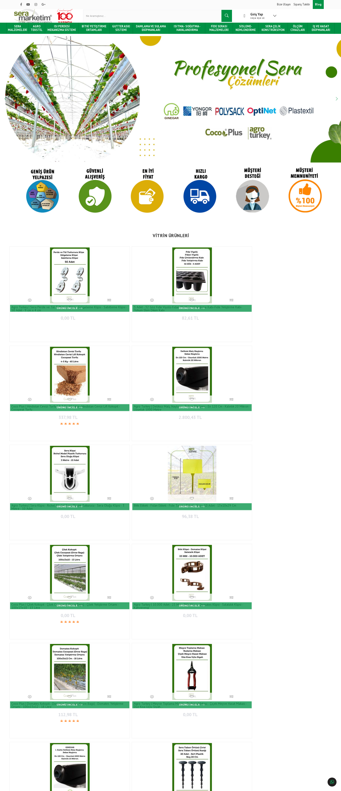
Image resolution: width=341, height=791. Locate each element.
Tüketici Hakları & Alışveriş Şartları (41, 742)
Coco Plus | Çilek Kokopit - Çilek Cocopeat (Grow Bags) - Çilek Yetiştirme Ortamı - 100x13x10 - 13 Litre (42, 378)
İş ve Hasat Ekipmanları (311, 32)
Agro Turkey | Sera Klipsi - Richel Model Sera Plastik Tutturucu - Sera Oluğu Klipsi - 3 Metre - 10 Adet (246, 304)
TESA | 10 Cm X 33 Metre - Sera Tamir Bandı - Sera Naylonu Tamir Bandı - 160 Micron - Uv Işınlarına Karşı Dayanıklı (193, 552)
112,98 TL (144, 387)
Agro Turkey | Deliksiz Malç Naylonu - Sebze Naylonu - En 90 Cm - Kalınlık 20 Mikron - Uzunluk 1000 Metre (297, 478)
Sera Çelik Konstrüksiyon (266, 32)
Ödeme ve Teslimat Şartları (87, 722)
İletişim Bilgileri (129, 722)
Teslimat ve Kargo (81, 735)
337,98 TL (145, 312)
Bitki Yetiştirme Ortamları (100, 32)
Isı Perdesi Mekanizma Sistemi (70, 32)
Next (329, 103)
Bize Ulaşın (284, 4)
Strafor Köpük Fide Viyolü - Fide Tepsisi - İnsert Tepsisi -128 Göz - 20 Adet (244, 552)
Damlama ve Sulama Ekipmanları (153, 32)
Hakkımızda (27, 722)
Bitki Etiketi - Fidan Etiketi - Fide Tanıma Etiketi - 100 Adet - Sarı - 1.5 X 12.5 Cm (297, 650)
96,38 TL (298, 312)
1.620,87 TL (247, 561)
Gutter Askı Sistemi (125, 32)
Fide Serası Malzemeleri (216, 32)
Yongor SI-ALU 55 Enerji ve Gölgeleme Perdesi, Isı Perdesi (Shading (247, 478)
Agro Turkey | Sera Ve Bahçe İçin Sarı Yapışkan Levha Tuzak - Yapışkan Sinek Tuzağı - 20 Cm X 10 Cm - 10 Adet (94, 478)
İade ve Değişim (80, 742)
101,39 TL (145, 658)
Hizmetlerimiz (29, 728)
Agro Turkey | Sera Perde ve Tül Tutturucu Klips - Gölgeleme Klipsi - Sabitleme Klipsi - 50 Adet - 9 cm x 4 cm (41, 304)
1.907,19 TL (196, 561)
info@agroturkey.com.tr (190, 752)
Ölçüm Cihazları (289, 32)
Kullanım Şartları (80, 755)
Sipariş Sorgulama (81, 728)
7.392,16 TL (298, 561)
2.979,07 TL (247, 387)
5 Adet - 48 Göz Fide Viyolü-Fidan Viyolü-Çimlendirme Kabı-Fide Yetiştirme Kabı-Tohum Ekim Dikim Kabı (245, 650)
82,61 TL (94, 312)
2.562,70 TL (94, 561)
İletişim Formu (128, 728)
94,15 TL (94, 486)
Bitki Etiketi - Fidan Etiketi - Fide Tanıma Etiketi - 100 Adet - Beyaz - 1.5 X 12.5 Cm (144, 650)
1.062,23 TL (145, 486)
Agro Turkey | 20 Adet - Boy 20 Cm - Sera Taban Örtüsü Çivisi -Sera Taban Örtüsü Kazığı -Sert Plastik (298, 378)
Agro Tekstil (47, 32)
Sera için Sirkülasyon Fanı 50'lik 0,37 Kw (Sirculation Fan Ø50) (298, 552)
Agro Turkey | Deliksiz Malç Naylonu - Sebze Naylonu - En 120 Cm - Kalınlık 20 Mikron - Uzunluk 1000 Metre (194, 304)
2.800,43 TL (196, 312)
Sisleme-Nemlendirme (241, 32)
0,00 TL (42, 312)
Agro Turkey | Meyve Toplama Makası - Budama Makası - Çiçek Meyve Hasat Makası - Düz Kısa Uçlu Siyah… (196, 378)
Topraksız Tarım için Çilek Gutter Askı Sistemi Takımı (192, 478)
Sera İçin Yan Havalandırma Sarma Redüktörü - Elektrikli (40, 650)
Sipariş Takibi (302, 4)
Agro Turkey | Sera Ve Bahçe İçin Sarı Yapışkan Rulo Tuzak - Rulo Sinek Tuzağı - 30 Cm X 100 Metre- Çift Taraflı (144, 478)
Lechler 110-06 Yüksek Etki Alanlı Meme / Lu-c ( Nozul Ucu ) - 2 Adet (42, 552)
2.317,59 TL (298, 486)
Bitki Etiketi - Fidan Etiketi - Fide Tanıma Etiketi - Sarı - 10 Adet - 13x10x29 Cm (297, 304)
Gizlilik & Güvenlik (81, 748)
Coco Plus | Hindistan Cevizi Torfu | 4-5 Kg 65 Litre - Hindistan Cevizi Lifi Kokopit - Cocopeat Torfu (143, 304)
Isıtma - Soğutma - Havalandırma (186, 32)
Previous (11, 103)
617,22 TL (196, 486)
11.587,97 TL (43, 658)
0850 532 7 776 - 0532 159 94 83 (193, 743)
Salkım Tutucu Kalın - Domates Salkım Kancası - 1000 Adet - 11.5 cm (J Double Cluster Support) (41, 478)
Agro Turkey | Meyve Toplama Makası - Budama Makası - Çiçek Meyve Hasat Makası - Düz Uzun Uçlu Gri (94, 650)
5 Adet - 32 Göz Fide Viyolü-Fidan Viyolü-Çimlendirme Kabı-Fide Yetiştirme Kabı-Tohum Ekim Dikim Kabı (92, 304)
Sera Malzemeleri (28, 32)
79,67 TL (42, 561)
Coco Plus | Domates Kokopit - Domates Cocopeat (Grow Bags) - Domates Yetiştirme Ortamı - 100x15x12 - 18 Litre (144, 378)
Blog (318, 4)
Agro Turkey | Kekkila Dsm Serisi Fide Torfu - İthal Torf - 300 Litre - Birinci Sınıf (92, 552)
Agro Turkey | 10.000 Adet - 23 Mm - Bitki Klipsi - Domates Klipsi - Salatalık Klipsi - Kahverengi (93, 378)
